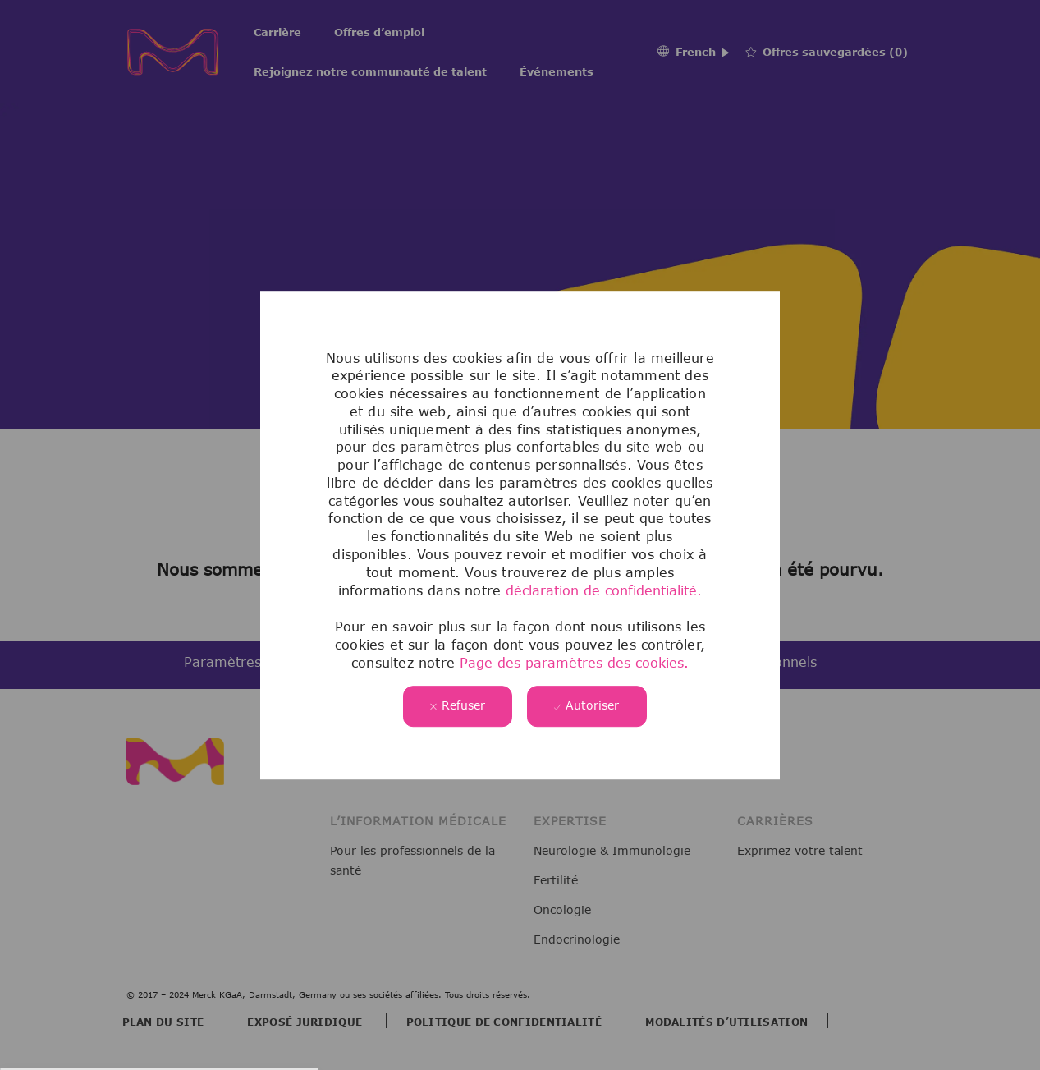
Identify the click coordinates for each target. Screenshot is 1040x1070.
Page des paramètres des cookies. (572, 662)
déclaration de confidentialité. (604, 590)
